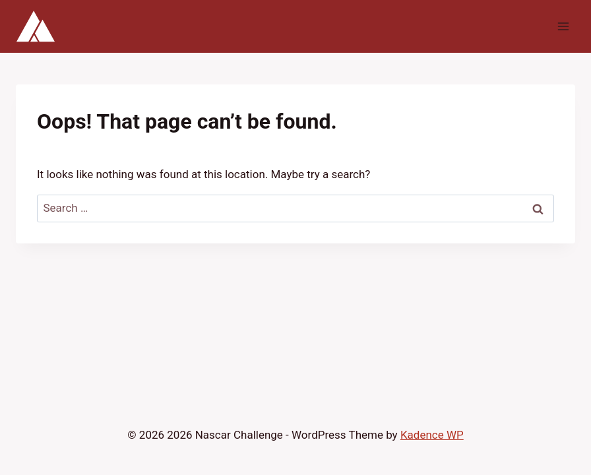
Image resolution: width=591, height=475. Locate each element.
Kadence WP (432, 434)
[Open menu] (563, 26)
